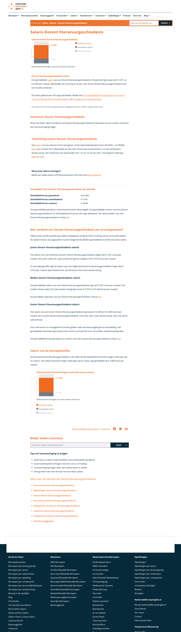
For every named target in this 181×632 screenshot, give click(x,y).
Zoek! (119, 445)
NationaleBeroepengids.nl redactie (91, 429)
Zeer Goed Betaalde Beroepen (64, 573)
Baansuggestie (47, 15)
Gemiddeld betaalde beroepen (65, 589)
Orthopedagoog (100, 581)
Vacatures (100, 15)
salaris (50, 80)
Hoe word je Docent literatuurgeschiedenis (54, 500)
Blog (146, 15)
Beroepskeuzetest (29, 15)
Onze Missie (140, 608)
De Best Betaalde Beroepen (63, 569)
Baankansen (86, 15)
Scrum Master (99, 612)
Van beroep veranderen (19, 605)
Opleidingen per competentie (148, 577)
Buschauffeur (99, 624)
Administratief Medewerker (106, 577)
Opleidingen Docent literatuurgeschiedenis (54, 490)
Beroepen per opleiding (19, 577)
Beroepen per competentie (21, 581)
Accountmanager (101, 569)
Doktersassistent (101, 601)
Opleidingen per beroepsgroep (149, 569)
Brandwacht (98, 608)
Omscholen (61, 15)
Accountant (98, 573)
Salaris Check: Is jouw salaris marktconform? (21, 618)
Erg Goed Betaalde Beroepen (64, 577)
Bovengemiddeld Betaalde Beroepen (68, 581)
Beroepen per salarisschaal (21, 573)
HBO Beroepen (57, 562)
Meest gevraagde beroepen (63, 597)
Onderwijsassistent (102, 562)
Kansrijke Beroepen (59, 601)
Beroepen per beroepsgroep (22, 566)
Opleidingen (113, 15)
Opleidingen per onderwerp (148, 573)
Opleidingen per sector (145, 566)
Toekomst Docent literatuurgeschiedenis (53, 510)
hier (68, 217)
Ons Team (139, 612)
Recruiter (97, 593)
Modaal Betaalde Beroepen (63, 593)
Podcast (127, 15)
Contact (138, 616)
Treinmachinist (100, 620)
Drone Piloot (98, 616)
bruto (34, 149)
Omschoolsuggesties (43, 521)
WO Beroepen (57, 566)
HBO (42, 156)
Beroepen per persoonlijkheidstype (25, 585)
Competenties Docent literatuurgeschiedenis (55, 516)
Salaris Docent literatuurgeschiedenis (52, 495)
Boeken (138, 589)
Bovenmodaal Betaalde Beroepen (66, 585)
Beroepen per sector (18, 569)
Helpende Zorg (100, 589)
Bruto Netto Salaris (17, 608)
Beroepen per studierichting (21, 589)
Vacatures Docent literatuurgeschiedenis (53, 485)
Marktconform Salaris (18, 612)
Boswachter (98, 605)
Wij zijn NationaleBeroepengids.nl (150, 604)
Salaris (74, 15)
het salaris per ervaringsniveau (86, 99)
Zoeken (164, 23)
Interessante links (143, 620)
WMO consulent (100, 566)
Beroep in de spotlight (18, 593)
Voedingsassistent (101, 628)
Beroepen (13, 15)
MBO (34, 156)
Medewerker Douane (103, 585)
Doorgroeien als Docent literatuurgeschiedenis (56, 505)
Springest (139, 593)
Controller (97, 597)
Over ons (137, 15)
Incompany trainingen (145, 585)
